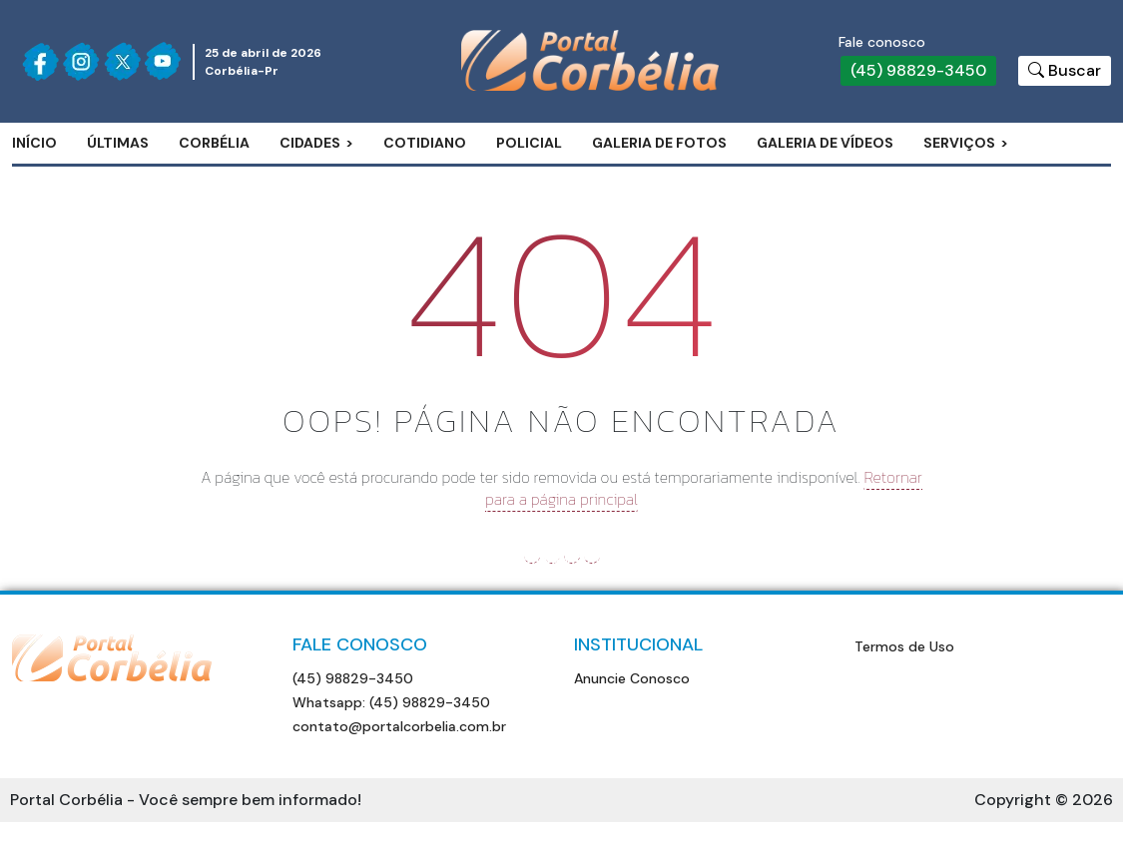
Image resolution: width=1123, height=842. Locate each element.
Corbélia (214, 143)
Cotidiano (424, 143)
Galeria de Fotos (659, 143)
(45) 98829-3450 (918, 70)
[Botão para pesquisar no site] (1064, 71)
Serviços (959, 143)
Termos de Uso (904, 646)
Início (34, 143)
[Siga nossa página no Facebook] (40, 62)
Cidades (310, 143)
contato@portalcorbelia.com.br (399, 726)
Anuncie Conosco (632, 678)
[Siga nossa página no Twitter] (122, 61)
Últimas (118, 143)
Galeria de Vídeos (825, 143)
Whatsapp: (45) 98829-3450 (391, 702)
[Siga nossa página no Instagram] (81, 61)
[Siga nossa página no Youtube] (163, 61)
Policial (529, 143)
